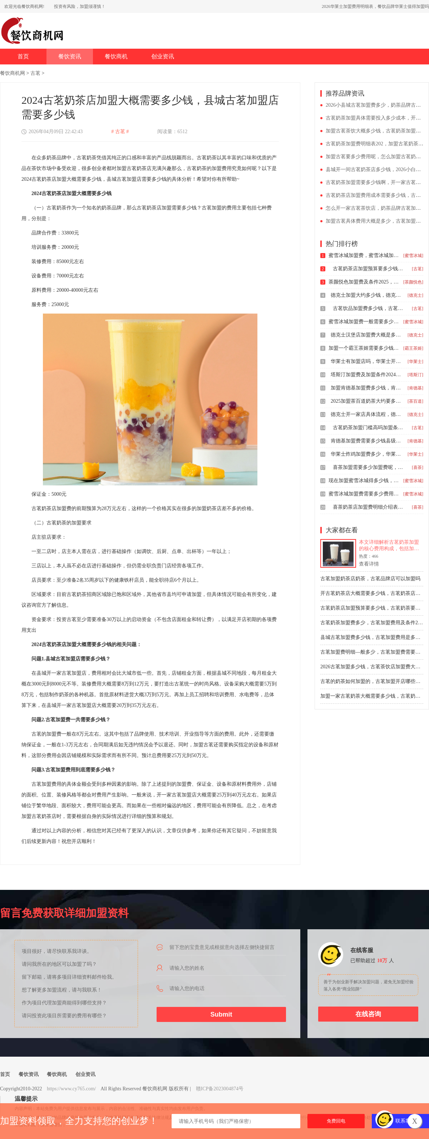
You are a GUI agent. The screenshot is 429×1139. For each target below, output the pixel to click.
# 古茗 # (120, 131)
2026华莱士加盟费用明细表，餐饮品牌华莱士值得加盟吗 (375, 6)
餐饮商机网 (12, 73)
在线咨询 (368, 1014)
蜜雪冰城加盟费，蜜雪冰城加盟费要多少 (364, 255)
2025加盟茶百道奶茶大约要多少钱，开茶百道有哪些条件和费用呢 (366, 401)
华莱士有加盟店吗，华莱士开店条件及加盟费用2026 (366, 361)
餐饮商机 (116, 56)
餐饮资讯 (69, 56)
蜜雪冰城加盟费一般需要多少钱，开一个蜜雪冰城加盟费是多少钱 (364, 321)
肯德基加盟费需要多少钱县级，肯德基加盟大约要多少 (366, 441)
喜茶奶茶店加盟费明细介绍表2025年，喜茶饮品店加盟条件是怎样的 (368, 507)
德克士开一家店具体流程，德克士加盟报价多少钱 (366, 414)
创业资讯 (162, 56)
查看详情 (369, 564)
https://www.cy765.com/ (71, 1088)
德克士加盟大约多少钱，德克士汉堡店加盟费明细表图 (366, 295)
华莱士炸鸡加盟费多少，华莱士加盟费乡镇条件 (366, 454)
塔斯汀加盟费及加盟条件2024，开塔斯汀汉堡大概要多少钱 (366, 374)
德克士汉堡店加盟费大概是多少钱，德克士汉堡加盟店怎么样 (366, 335)
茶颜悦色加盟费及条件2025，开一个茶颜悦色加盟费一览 (364, 282)
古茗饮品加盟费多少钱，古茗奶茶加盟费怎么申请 (368, 308)
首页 (23, 56)
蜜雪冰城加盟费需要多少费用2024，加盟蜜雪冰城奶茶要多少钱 (364, 493)
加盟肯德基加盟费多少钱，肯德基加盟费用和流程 (366, 388)
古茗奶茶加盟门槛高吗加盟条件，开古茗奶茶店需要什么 (368, 427)
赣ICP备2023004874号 (220, 1088)
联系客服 (405, 1121)
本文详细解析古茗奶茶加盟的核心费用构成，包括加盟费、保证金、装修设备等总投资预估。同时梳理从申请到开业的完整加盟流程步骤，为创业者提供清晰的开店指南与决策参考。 (389, 545)
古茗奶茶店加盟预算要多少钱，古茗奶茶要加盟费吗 (368, 268)
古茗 (35, 73)
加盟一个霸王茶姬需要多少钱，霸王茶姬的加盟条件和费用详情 (364, 348)
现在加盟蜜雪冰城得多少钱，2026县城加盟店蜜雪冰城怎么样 (364, 480)
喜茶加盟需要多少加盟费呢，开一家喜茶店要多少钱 (368, 467)
